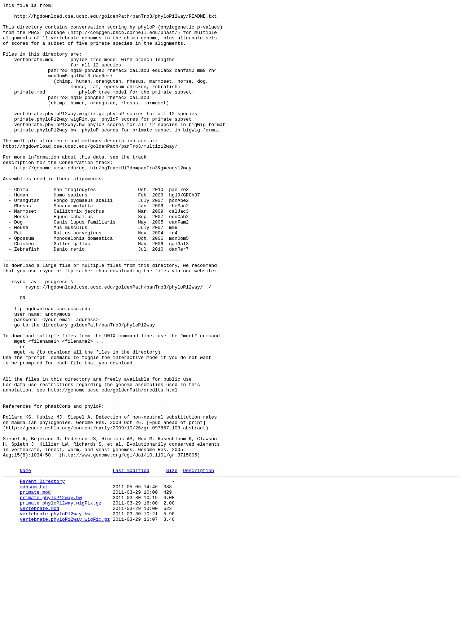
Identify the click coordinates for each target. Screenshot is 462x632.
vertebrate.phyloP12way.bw (55, 614)
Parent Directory (42, 575)
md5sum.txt (34, 582)
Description (198, 563)
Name (25, 563)
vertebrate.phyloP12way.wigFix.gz (65, 621)
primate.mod (35, 588)
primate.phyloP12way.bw (51, 595)
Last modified (131, 563)
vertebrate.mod (39, 608)
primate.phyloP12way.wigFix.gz (60, 601)
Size (171, 563)
